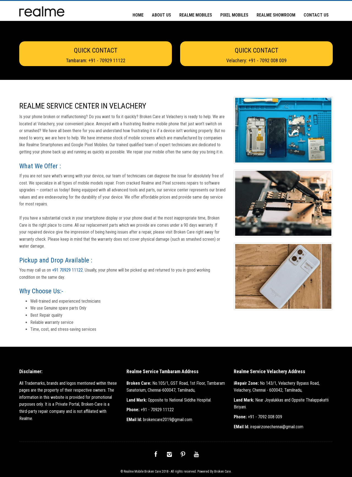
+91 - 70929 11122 (150, 409)
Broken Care (222, 471)
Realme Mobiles (195, 15)
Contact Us (316, 15)
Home (138, 15)
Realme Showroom (276, 15)
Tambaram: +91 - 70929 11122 (95, 60)
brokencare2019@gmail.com (159, 419)
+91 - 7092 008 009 (258, 416)
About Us (161, 15)
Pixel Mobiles (234, 15)
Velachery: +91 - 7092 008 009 (256, 60)
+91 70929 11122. (68, 270)
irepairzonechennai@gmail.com (268, 426)
